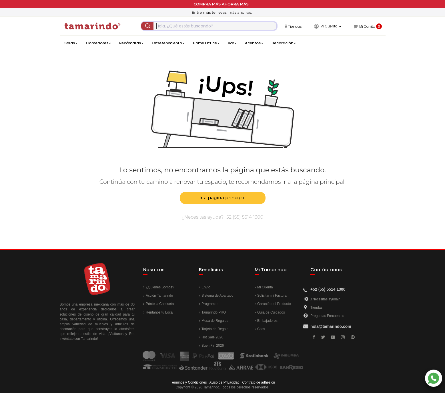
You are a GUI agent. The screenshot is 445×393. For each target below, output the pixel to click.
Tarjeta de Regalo (214, 329)
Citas (261, 329)
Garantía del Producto (274, 304)
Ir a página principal (222, 197)
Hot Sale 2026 (212, 337)
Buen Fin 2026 (212, 346)
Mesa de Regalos (214, 321)
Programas (209, 304)
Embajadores (267, 321)
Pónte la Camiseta (160, 304)
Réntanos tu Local (159, 312)
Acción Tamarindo (159, 296)
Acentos (254, 43)
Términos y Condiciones (188, 382)
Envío (205, 287)
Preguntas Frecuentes (327, 316)
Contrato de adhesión (258, 382)
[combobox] (209, 26)
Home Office (206, 43)
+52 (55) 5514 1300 (244, 217)
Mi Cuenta (265, 287)
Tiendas (316, 308)
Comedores (98, 43)
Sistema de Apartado (217, 296)
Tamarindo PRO (213, 312)
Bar (232, 43)
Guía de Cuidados (271, 312)
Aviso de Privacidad (224, 382)
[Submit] (147, 26)
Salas (70, 43)
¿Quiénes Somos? (160, 287)
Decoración (284, 43)
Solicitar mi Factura (272, 296)
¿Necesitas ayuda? (325, 299)
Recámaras (131, 43)
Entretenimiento (168, 43)
